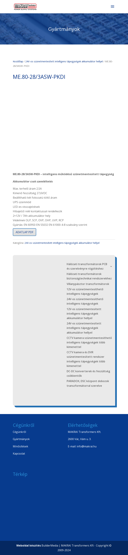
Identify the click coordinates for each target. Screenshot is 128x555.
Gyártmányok (21, 439)
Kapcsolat (19, 453)
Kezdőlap (18, 61)
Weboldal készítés (28, 545)
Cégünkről (19, 432)
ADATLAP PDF (24, 232)
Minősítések (20, 446)
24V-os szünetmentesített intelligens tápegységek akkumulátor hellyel (64, 61)
